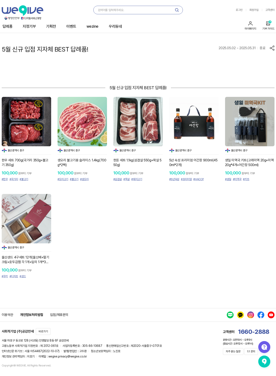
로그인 (239, 10)
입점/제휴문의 (59, 315)
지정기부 (29, 26)
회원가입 (254, 10)
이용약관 (7, 315)
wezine (92, 26)
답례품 (8, 26)
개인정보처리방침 (31, 315)
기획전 (51, 26)
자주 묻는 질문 (233, 351)
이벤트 (71, 26)
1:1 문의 (251, 351)
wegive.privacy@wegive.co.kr (67, 356)
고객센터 (270, 10)
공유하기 (272, 48)
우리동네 (115, 26)
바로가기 (43, 331)
